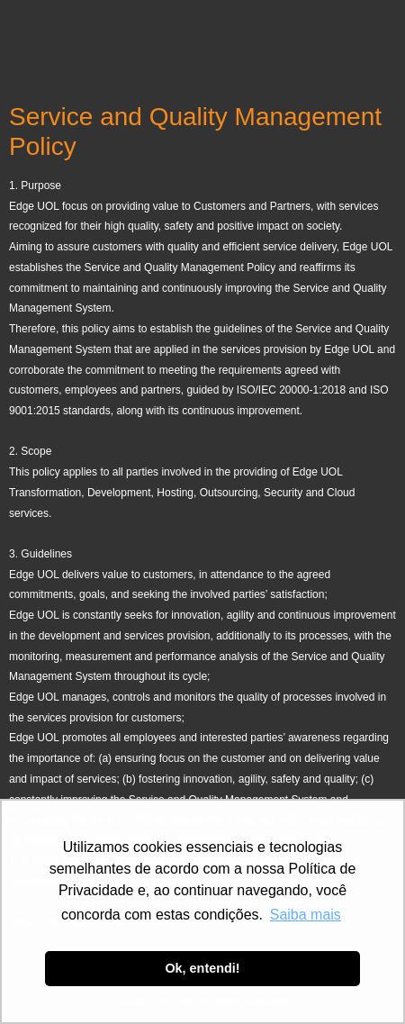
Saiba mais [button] (305, 914)
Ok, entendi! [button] (202, 968)
